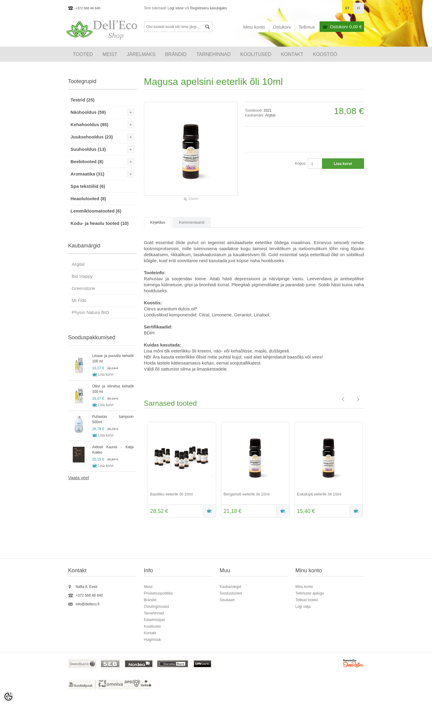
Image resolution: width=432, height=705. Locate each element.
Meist (110, 54)
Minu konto (254, 27)
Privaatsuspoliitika (158, 593)
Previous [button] (139, 470)
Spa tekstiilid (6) (88, 186)
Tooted (83, 54)
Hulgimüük (152, 640)
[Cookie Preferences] (8, 696)
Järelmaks (141, 54)
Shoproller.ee (353, 664)
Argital (270, 115)
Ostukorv (346, 26)
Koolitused (152, 626)
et (347, 8)
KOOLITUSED (255, 54)
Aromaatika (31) (88, 173)
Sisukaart (227, 600)
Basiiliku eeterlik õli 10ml (171, 494)
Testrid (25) (83, 99)
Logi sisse (175, 8)
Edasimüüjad (154, 620)
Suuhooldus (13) (88, 149)
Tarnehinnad (213, 54)
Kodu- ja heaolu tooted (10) (100, 223)
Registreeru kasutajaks (208, 8)
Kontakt (292, 54)
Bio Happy (82, 276)
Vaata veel (78, 477)
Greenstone (83, 288)
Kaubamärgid (230, 587)
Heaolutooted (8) (88, 198)
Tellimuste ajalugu (310, 593)
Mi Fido (79, 300)
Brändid (176, 54)
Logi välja (303, 606)
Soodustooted (231, 593)
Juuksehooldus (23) (92, 136)
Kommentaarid (191, 222)
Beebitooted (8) (87, 161)
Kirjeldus (157, 222)
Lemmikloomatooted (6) (96, 210)
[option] (180, 470)
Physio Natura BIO (90, 312)
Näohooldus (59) (88, 112)
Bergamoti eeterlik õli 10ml (247, 494)
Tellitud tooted (307, 600)
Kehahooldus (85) (90, 124)
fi (358, 8)
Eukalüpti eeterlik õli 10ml (319, 494)
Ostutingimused (156, 606)
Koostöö (325, 54)
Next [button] (369, 470)
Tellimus (307, 27)
